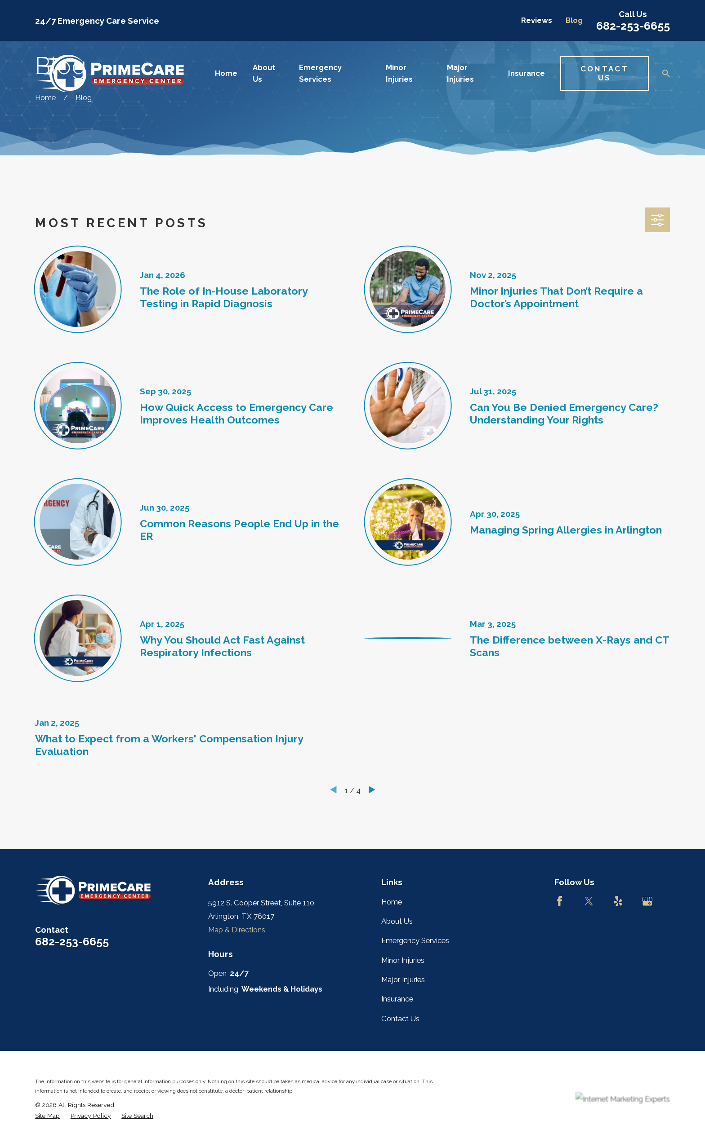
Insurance (397, 998)
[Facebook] (559, 901)
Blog (574, 20)
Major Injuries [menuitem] (460, 73)
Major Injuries (403, 979)
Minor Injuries (402, 960)
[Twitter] (589, 901)
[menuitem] (47, 1116)
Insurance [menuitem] (526, 73)
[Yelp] (618, 901)
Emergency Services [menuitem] (320, 73)
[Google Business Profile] (647, 901)
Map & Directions (236, 929)
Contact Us (604, 73)
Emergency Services (415, 940)
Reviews (536, 20)
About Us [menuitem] (264, 73)
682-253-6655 (633, 25)
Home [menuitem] (226, 73)
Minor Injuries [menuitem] (399, 73)
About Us (397, 921)
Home (391, 901)
